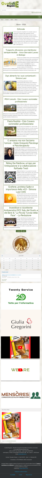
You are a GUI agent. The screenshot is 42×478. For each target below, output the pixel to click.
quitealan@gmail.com (22, 454)
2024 (12, 19)
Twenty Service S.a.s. (23, 468)
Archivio (7, 19)
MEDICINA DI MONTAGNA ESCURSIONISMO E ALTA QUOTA (11, 274)
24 (26, 266)
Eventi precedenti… (4, 279)
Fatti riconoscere (35, 12)
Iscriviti (39, 12)
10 (26, 262)
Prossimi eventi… (4, 280)
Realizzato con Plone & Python (21, 471)
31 (9, 260)
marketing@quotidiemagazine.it (11, 440)
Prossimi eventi (5, 272)
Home (2, 19)
